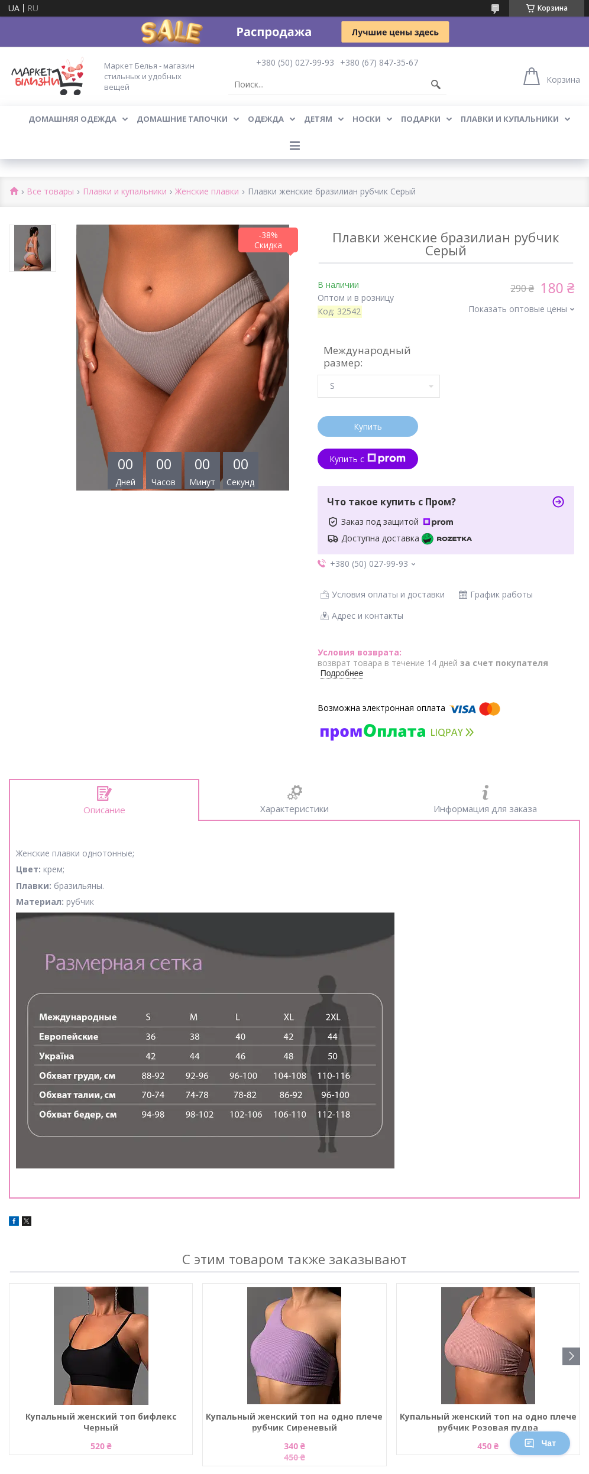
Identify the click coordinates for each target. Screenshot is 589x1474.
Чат (540, 1443)
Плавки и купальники (510, 118)
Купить (368, 426)
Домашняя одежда (72, 118)
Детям (318, 118)
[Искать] (436, 84)
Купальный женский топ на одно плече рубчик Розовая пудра (488, 1422)
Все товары (50, 192)
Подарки (421, 118)
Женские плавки (207, 192)
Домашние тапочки (182, 118)
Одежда (266, 118)
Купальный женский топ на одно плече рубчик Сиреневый (294, 1422)
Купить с (367, 459)
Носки (366, 118)
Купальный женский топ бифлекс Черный (101, 1422)
